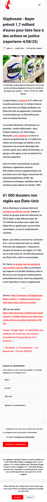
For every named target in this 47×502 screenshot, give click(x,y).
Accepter (17, 497)
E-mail (8, 388)
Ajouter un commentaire (15, 405)
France (39, 48)
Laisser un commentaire (15, 444)
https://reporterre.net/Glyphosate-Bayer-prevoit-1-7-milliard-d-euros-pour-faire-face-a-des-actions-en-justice (23, 299)
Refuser (30, 497)
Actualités (31, 48)
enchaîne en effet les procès (16, 211)
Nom (7, 379)
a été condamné (20, 135)
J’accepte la (20, 437)
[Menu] (39, 4)
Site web (8, 396)
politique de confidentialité (24, 437)
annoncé (23, 100)
